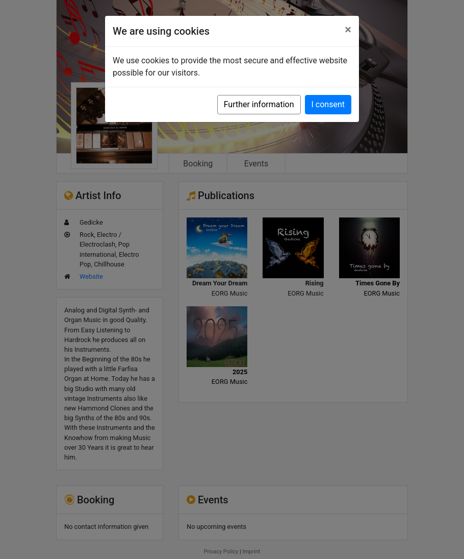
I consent (328, 104)
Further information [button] (259, 104)
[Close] (348, 29)
